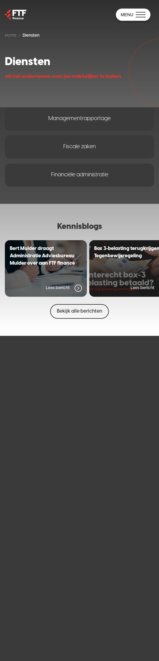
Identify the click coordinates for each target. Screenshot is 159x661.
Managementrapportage (79, 119)
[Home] (15, 14)
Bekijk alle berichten (79, 311)
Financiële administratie (79, 175)
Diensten (31, 35)
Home (11, 35)
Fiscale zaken (79, 147)
